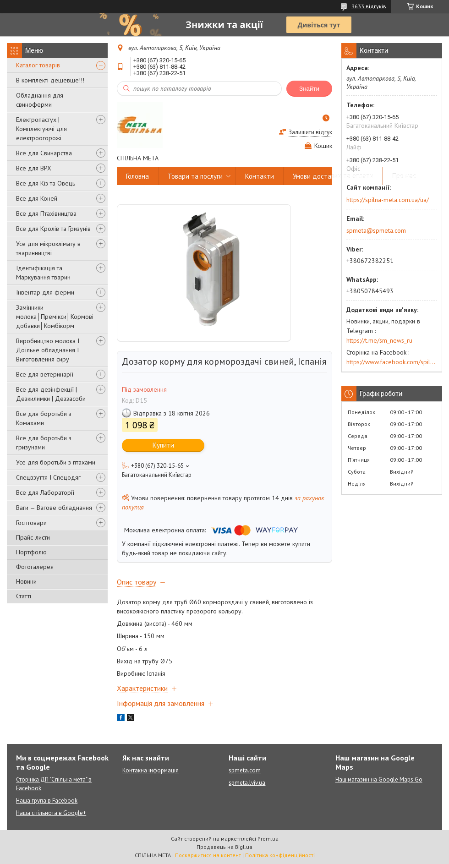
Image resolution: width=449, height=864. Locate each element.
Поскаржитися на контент (208, 855)
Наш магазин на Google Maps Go (378, 779)
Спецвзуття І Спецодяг (48, 477)
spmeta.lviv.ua (247, 783)
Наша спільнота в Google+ (51, 813)
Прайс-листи (33, 537)
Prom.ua (268, 838)
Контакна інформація (150, 770)
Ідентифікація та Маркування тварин (43, 272)
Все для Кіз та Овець (45, 183)
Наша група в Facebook (46, 800)
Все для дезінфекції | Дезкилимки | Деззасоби (51, 394)
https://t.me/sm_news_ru (379, 340)
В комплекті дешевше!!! (50, 80)
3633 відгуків (368, 6)
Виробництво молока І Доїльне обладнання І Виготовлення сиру (47, 350)
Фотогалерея (35, 567)
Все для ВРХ (33, 168)
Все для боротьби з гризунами (43, 442)
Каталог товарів (38, 65)
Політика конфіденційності (280, 855)
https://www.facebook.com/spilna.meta (391, 362)
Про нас (404, 176)
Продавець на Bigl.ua (224, 846)
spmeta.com (245, 770)
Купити (163, 445)
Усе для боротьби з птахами (55, 462)
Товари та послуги (195, 176)
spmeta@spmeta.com (376, 230)
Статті (23, 596)
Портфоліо (31, 552)
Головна (137, 176)
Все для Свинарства (44, 153)
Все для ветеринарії (44, 374)
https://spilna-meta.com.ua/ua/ (387, 200)
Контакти (259, 176)
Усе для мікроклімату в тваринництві (48, 248)
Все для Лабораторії (45, 492)
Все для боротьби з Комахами (43, 418)
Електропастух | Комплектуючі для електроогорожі (41, 128)
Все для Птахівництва (46, 213)
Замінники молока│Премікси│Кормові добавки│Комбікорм (54, 316)
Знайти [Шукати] (309, 88)
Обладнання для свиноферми (39, 100)
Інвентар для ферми (45, 292)
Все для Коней (36, 198)
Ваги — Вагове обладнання (54, 507)
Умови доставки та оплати (333, 176)
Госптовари (31, 523)
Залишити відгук (310, 132)
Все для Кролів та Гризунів (53, 228)
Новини (26, 581)
